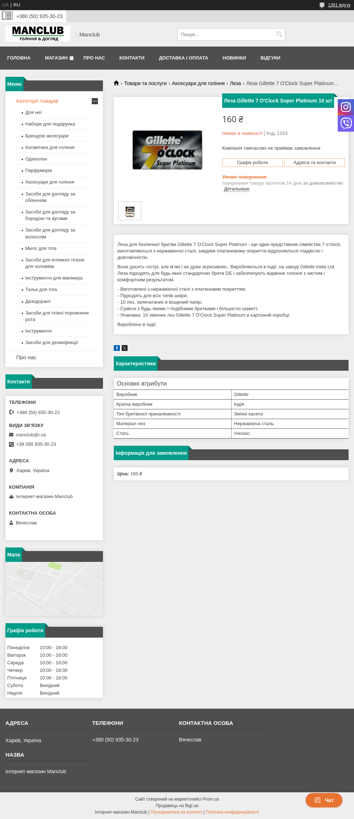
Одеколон (36, 159)
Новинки (234, 58)
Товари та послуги (145, 83)
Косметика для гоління (49, 147)
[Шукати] (279, 34)
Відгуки (270, 58)
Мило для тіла (40, 248)
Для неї (33, 112)
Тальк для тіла (41, 289)
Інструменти (38, 331)
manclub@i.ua (31, 434)
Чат (324, 800)
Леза (235, 83)
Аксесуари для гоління (198, 83)
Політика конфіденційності (232, 812)
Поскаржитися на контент (176, 812)
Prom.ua (211, 799)
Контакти (131, 58)
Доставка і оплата (183, 58)
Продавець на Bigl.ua (177, 805)
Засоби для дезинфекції (51, 342)
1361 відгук (339, 5)
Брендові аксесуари (47, 135)
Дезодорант (38, 301)
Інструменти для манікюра (54, 278)
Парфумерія (38, 170)
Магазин (56, 58)
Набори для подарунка (50, 124)
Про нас (94, 58)
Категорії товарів (37, 101)
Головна (18, 58)
